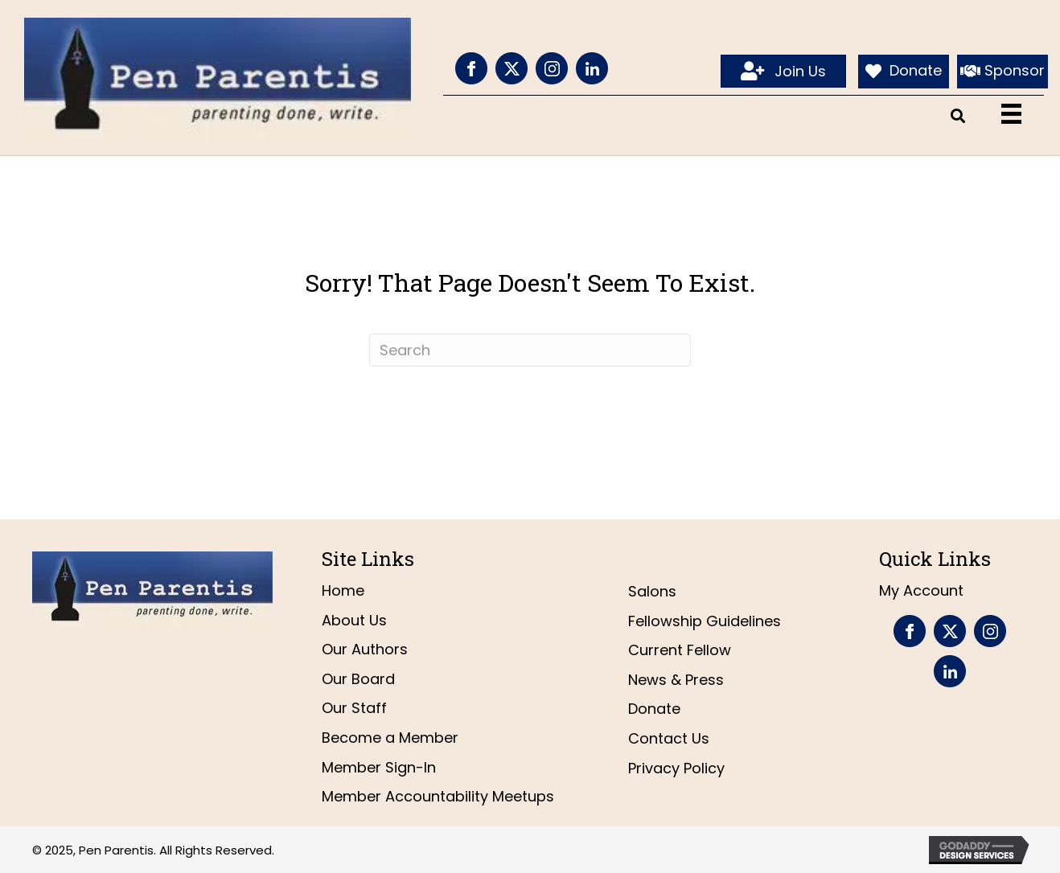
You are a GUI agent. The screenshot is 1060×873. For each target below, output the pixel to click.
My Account (921, 590)
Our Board (358, 679)
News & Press (676, 680)
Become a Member (390, 738)
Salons (652, 591)
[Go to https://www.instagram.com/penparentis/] (552, 68)
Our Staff (354, 708)
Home (343, 590)
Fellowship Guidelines (704, 621)
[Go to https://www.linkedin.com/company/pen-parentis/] (592, 68)
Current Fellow (679, 650)
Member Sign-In (379, 767)
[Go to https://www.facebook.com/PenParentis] (471, 68)
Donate (654, 709)
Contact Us (668, 738)
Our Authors (365, 649)
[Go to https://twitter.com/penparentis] (511, 68)
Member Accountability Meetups (438, 796)
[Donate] (903, 71)
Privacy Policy (676, 768)
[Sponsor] (1002, 71)
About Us (354, 620)
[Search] (530, 350)
